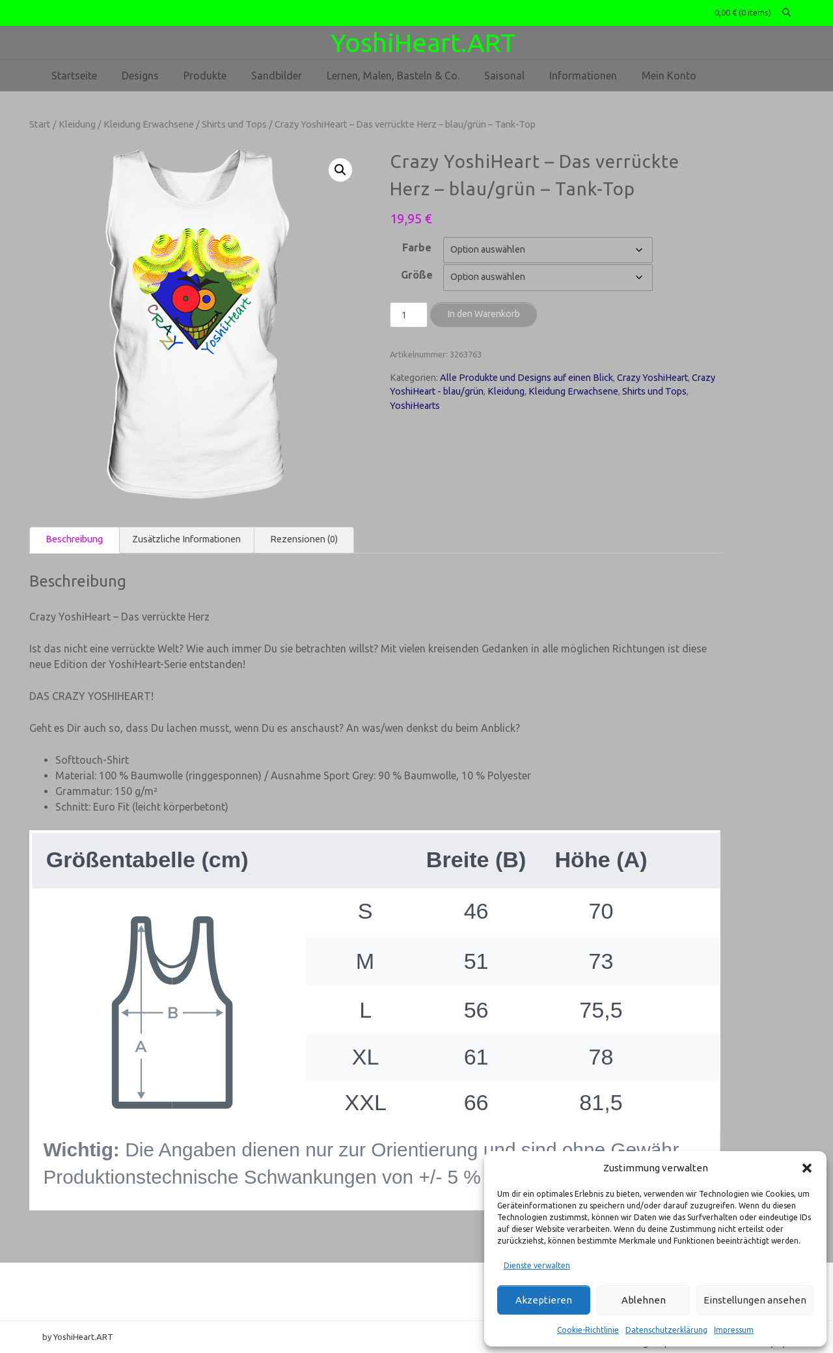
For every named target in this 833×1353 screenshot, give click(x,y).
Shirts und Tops (234, 124)
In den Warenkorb (483, 314)
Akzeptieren (543, 1299)
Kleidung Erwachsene (148, 124)
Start (40, 124)
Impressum (734, 1330)
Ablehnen (643, 1299)
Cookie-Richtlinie (588, 1330)
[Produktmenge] (409, 315)
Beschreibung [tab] (74, 539)
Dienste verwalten (537, 1265)
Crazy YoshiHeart (652, 377)
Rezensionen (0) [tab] (304, 539)
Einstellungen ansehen (754, 1299)
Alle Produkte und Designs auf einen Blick (526, 377)
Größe (417, 275)
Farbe (416, 247)
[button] (806, 1168)
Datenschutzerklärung (666, 1330)
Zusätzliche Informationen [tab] (186, 539)
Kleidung (77, 124)
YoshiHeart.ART (423, 42)
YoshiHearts (415, 405)
